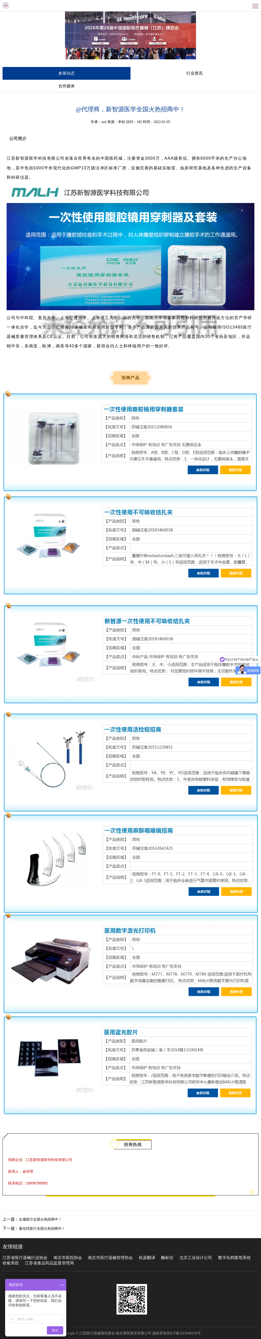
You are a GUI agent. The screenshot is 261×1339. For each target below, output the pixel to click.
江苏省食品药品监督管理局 (49, 1263)
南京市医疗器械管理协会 (110, 1257)
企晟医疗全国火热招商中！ (40, 1219)
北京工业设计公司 (196, 1257)
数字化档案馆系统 (234, 1257)
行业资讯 (194, 73)
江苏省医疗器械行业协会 (25, 1257)
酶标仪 (167, 1257)
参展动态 (66, 73)
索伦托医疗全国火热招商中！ (42, 1229)
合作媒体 (66, 86)
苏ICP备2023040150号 (184, 1333)
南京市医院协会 (68, 1257)
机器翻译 (147, 1257)
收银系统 (11, 1263)
